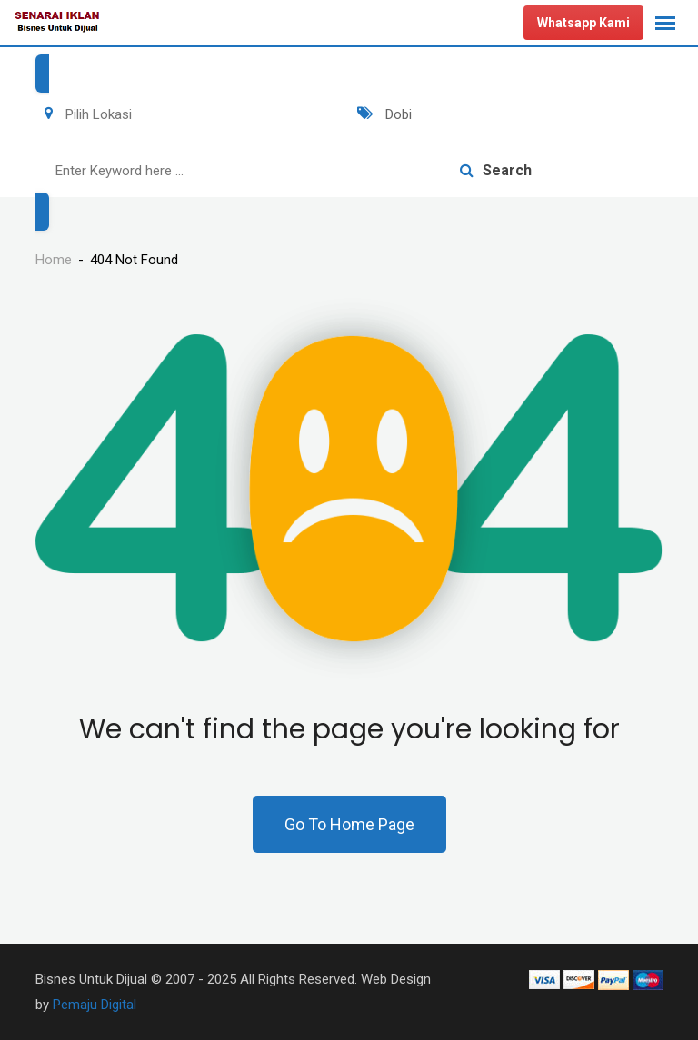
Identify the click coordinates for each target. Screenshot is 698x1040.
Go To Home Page (349, 824)
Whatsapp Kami (583, 22)
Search (496, 170)
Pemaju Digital (94, 1004)
